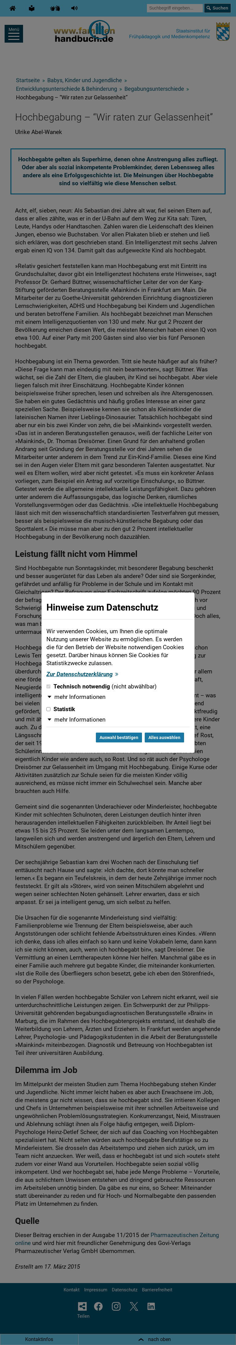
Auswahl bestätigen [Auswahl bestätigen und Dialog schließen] (119, 737)
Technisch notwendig (101, 686)
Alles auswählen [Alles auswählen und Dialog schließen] (164, 737)
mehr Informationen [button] (79, 697)
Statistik (60, 709)
